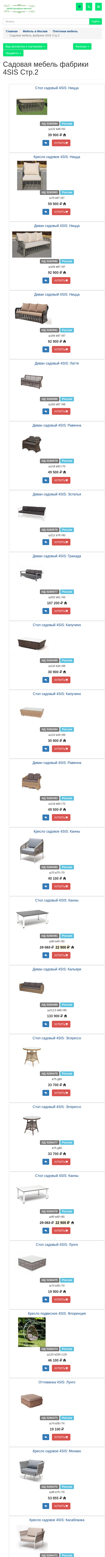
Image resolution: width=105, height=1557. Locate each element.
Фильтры (82, 46)
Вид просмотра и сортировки (25, 46)
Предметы (13, 53)
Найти (95, 21)
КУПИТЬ (61, 142)
